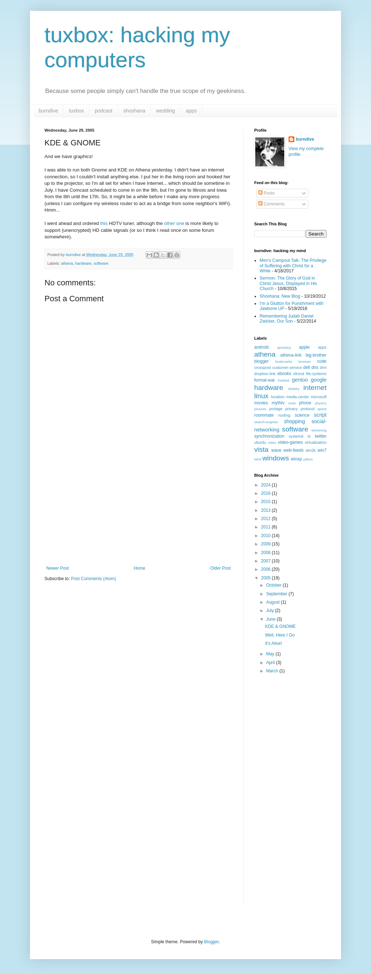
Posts (266, 193)
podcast (103, 111)
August (273, 602)
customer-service (287, 367)
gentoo (300, 380)
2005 (266, 577)
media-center (297, 397)
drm (323, 367)
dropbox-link (265, 373)
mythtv (278, 402)
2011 (266, 526)
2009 (266, 543)
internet (315, 387)
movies (261, 402)
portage (275, 409)
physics (321, 403)
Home (139, 568)
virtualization (316, 442)
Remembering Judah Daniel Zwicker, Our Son (287, 319)
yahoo (307, 459)
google (319, 380)
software (101, 263)
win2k (311, 450)
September (277, 593)
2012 (266, 518)
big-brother (316, 355)
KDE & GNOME (280, 626)
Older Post (220, 568)
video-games (290, 442)
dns (314, 367)
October (274, 585)
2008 (266, 552)
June (271, 619)
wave (276, 450)
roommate (264, 415)
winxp (296, 459)
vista (261, 449)
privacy (291, 409)
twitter (321, 436)
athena (67, 263)
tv (309, 436)
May (271, 653)
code (322, 361)
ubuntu (260, 442)
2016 (266, 493)
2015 (266, 501)
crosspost (262, 367)
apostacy (284, 347)
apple (304, 347)
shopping (294, 421)
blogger (261, 361)
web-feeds (293, 450)
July (270, 610)
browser (304, 361)
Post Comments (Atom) (93, 578)
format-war (264, 380)
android (261, 347)
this (104, 223)
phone (305, 402)
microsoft (319, 397)
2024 (266, 485)
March (273, 670)
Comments (271, 204)
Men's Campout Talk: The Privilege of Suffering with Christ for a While (293, 265)
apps (191, 111)
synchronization (269, 436)
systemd (296, 436)
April (271, 662)
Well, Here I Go (280, 635)
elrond (298, 373)
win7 (322, 450)
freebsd (283, 380)
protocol (307, 409)
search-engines (266, 422)
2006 (266, 569)
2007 (266, 560)
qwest (322, 409)
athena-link (291, 355)
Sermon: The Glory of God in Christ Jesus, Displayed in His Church (288, 283)
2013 (266, 510)
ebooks (284, 373)
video (272, 443)
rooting (284, 415)
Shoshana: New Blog (280, 296)
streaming (319, 430)
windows (275, 458)
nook (292, 403)
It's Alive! (273, 643)
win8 (257, 459)
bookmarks (283, 361)
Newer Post (57, 568)
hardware (83, 263)
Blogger (211, 941)
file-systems (316, 373)
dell (306, 367)
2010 (266, 535)
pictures (260, 409)
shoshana (134, 111)
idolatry (293, 389)
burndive (48, 111)
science (302, 415)
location (278, 397)
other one (174, 223)
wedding (165, 111)
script (320, 415)
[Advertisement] (138, 511)
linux (261, 396)
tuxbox (76, 111)
